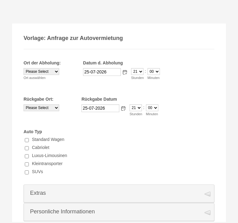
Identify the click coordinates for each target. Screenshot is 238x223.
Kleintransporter (47, 163)
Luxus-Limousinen (49, 155)
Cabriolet (40, 147)
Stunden (137, 78)
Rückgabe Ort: (38, 99)
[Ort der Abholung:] (41, 71)
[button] (124, 72)
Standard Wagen (48, 139)
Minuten (154, 78)
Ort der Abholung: (42, 62)
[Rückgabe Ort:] (41, 107)
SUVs (37, 171)
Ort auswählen (35, 78)
